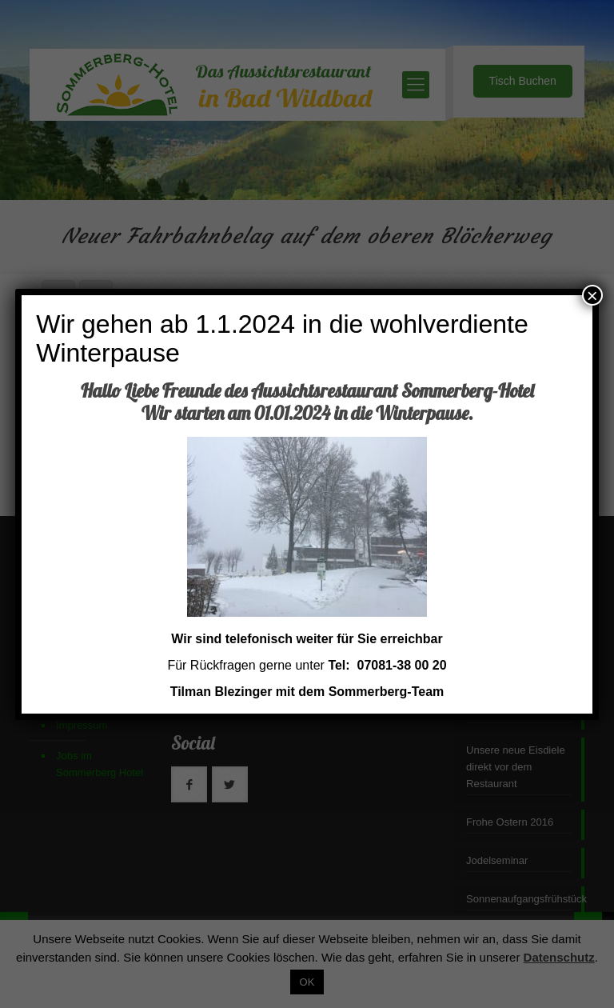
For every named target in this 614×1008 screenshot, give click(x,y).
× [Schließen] (592, 295)
